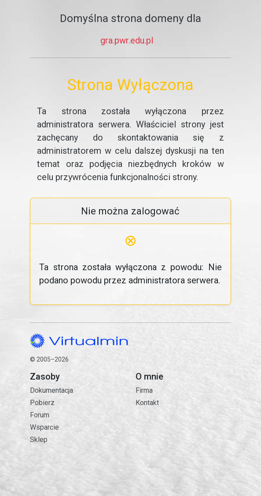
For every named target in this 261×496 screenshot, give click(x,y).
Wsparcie (44, 427)
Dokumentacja (51, 390)
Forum (39, 415)
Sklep (39, 439)
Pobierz (42, 402)
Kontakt (183, 438)
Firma (144, 390)
